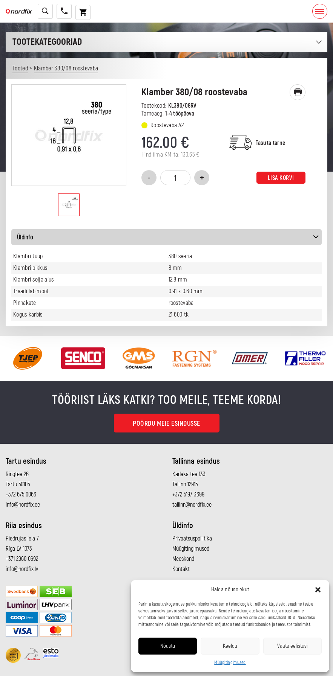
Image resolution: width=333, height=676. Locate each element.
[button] (318, 590)
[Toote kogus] (175, 177)
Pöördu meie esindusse (166, 423)
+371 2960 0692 (22, 559)
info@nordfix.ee (23, 505)
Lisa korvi (281, 178)
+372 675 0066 (21, 494)
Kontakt (181, 569)
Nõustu (167, 646)
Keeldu (230, 646)
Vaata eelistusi (292, 646)
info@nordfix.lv (22, 569)
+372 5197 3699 (188, 494)
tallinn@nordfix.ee (192, 505)
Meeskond (183, 559)
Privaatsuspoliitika (192, 538)
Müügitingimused (230, 662)
